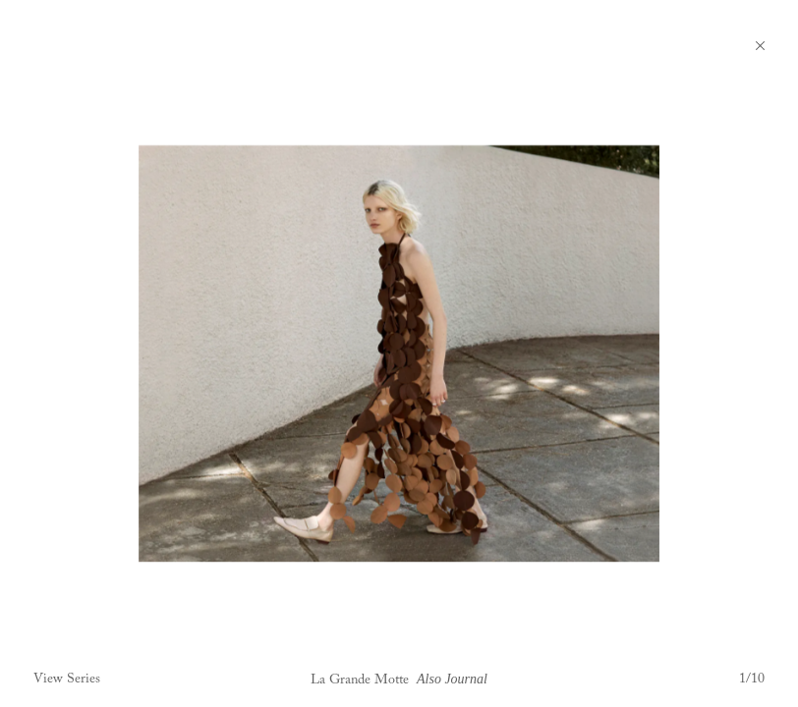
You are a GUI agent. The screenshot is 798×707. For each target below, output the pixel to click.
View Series (66, 679)
